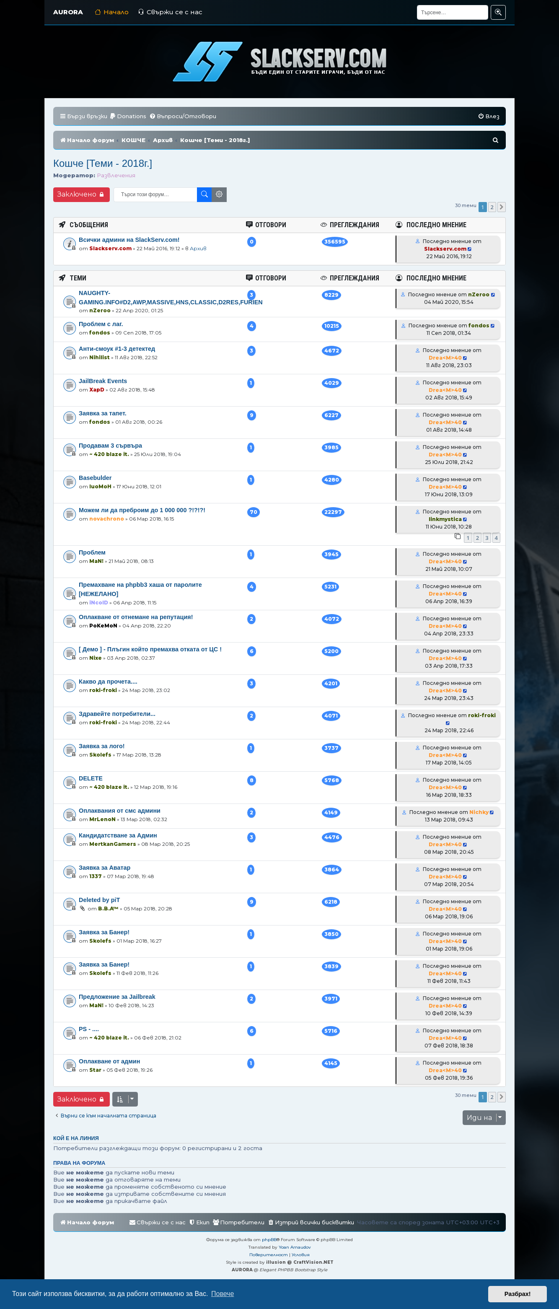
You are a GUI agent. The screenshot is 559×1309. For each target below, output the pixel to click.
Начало (112, 12)
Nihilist (99, 357)
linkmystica (445, 519)
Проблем (92, 552)
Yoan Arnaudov (295, 1247)
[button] (501, 207)
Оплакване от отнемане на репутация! (136, 617)
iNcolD (98, 602)
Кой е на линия (76, 1138)
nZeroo (100, 310)
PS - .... (89, 1029)
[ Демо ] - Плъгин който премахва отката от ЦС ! (150, 649)
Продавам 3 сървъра (110, 445)
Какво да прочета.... (108, 681)
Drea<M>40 (445, 358)
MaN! (96, 561)
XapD (96, 389)
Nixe (95, 658)
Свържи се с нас (170, 12)
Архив (198, 248)
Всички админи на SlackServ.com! (129, 239)
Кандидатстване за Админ (118, 835)
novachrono (106, 519)
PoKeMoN (103, 625)
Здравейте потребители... (117, 713)
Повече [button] (222, 1293)
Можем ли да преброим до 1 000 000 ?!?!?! (142, 510)
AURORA (68, 12)
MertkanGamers (112, 844)
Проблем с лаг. (101, 324)
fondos (99, 332)
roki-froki (103, 690)
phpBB (269, 1239)
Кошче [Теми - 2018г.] (102, 163)
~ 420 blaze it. (109, 454)
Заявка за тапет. (103, 413)
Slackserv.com (110, 248)
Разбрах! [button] (518, 1294)
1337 (95, 876)
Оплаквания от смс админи (119, 810)
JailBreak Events (103, 381)
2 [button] (492, 207)
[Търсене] (452, 12)
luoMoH (100, 486)
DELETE (91, 778)
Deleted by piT (99, 900)
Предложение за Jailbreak (117, 996)
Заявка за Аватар (104, 867)
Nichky (479, 812)
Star (95, 1070)
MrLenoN (102, 819)
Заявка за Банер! (104, 932)
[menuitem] (127, 116)
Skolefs (100, 755)
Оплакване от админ (109, 1061)
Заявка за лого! (102, 746)
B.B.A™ (108, 908)
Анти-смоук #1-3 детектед (117, 348)
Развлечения (116, 175)
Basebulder (95, 477)
